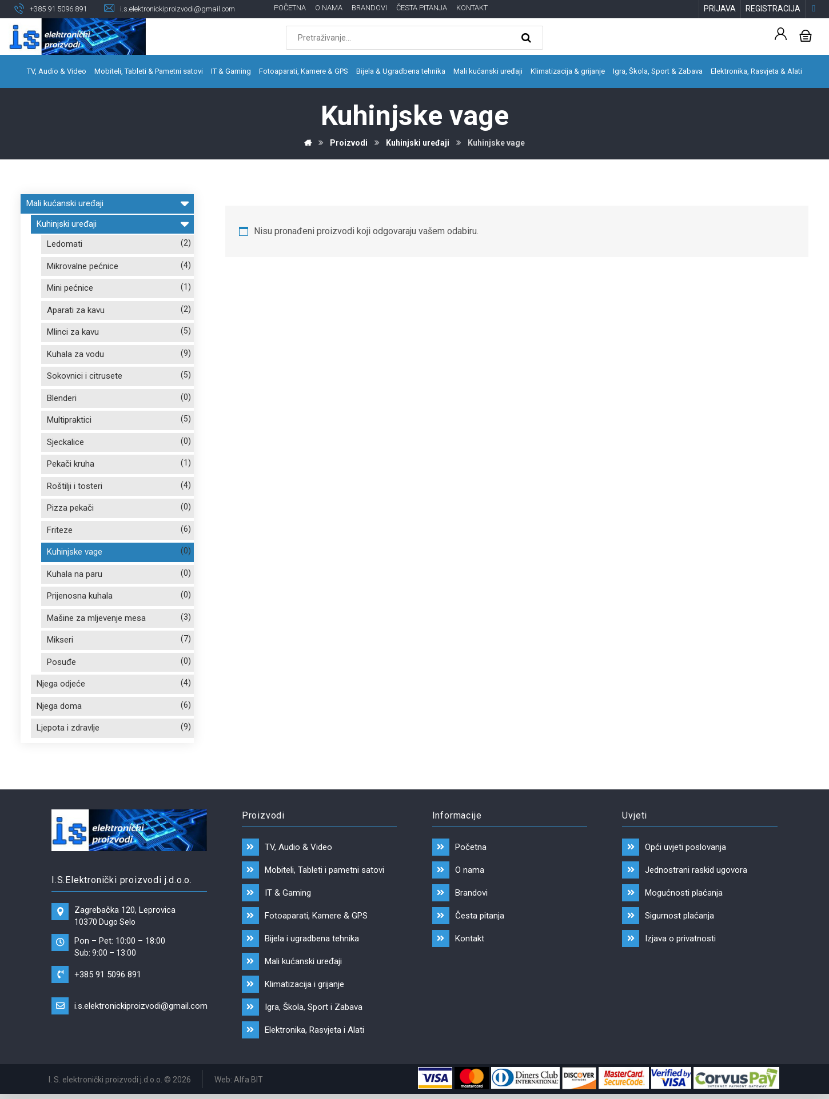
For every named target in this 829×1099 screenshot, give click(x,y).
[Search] (527, 38)
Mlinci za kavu (73, 332)
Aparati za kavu (76, 310)
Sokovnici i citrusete (84, 376)
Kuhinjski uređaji (112, 222)
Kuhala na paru (74, 574)
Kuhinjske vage (74, 552)
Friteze (60, 530)
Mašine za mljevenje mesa (96, 618)
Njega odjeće (61, 684)
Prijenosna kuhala (80, 596)
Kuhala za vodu (75, 354)
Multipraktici (69, 420)
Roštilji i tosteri (74, 486)
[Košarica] (805, 34)
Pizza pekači (70, 508)
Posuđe (61, 662)
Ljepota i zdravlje (68, 728)
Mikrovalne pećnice (82, 266)
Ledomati (64, 244)
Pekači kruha (70, 464)
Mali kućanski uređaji (107, 202)
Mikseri (60, 640)
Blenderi (62, 398)
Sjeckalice (65, 442)
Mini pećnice (70, 288)
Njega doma (59, 706)
